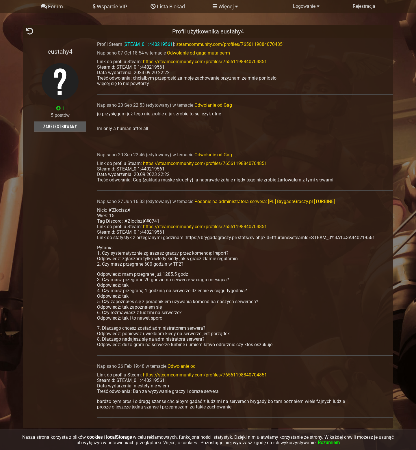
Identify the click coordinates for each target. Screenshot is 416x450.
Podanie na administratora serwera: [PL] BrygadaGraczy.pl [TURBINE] (264, 201)
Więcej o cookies (180, 442)
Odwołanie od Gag (213, 105)
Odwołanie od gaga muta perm (198, 53)
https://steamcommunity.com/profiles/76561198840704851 (205, 61)
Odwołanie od (182, 366)
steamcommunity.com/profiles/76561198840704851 (230, 44)
